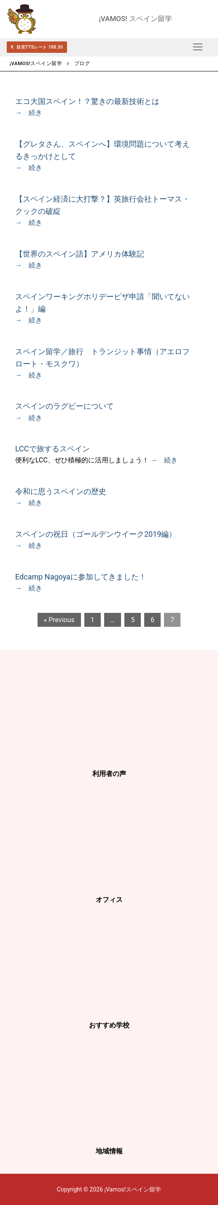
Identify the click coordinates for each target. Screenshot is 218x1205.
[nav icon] (197, 47)
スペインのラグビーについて (64, 406)
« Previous (59, 620)
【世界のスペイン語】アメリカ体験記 (79, 253)
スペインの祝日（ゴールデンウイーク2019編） (95, 534)
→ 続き (28, 113)
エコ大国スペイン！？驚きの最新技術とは (87, 101)
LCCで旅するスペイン (52, 448)
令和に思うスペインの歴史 (60, 491)
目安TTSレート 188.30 (37, 47)
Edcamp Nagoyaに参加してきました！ (80, 576)
